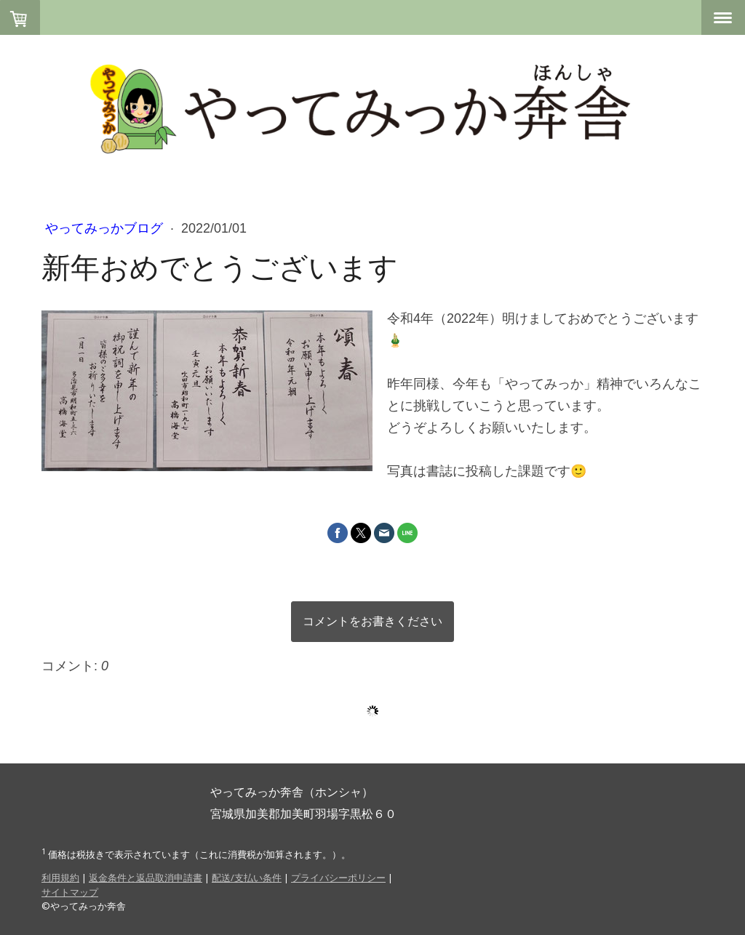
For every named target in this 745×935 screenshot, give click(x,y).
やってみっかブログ (106, 228)
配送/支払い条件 (247, 877)
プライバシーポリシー (338, 877)
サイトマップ (69, 892)
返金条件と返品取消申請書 (145, 877)
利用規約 (60, 877)
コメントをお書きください (372, 621)
